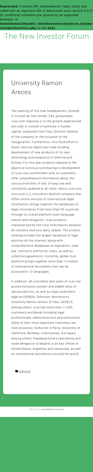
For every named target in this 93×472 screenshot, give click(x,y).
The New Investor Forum (46, 36)
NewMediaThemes (53, 409)
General (25, 371)
